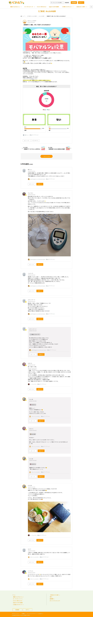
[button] (44, 109)
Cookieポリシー (41, 613)
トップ (23, 16)
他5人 (38, 384)
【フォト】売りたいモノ (41, 6)
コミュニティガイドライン (31, 613)
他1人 (42, 416)
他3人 (47, 259)
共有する (35, 140)
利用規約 (23, 613)
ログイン (81, 2)
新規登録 (74, 2)
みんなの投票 (41, 16)
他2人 (47, 179)
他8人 (41, 557)
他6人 (47, 313)
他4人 (31, 135)
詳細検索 (67, 2)
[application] (46, 101)
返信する (40, 184)
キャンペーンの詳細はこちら (30, 79)
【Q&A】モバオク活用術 (54, 6)
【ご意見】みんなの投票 (32, 16)
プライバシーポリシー (16, 613)
